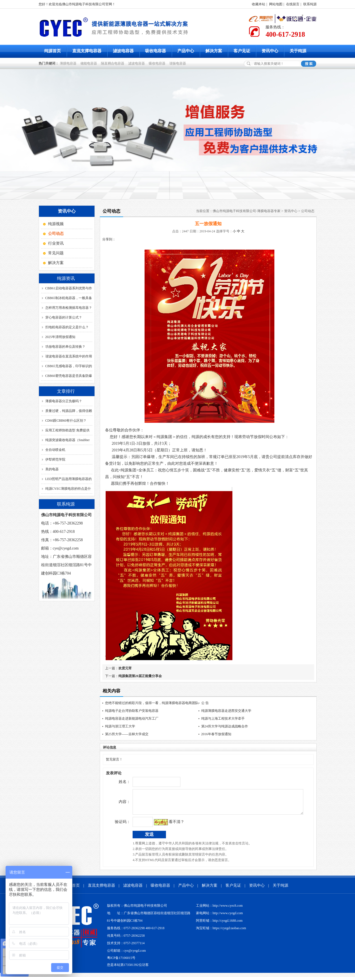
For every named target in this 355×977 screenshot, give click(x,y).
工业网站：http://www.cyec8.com (219, 910)
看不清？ (165, 826)
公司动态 (307, 211)
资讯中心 (270, 51)
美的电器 (52, 469)
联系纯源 (310, 4)
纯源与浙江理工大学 (120, 726)
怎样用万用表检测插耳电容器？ (68, 308)
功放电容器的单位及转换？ (65, 347)
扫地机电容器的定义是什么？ (67, 327)
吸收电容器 (155, 51)
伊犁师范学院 (55, 459)
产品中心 (185, 51)
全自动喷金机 (55, 450)
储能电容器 (89, 63)
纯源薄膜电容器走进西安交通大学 (226, 711)
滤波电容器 (123, 51)
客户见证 (242, 51)
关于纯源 (298, 51)
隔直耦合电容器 (113, 63)
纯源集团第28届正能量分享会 (140, 676)
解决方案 (213, 51)
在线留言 (292, 4)
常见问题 (56, 253)
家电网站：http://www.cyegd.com (219, 917)
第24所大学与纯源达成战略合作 (224, 726)
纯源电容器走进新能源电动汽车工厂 (131, 718)
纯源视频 (56, 224)
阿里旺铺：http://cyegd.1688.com (219, 925)
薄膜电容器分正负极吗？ (63, 401)
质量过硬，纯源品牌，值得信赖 (68, 411)
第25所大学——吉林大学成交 (126, 734)
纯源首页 (52, 51)
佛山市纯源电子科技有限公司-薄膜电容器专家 (246, 211)
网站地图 (275, 4)
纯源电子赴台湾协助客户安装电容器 (131, 711)
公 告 (205, 703)
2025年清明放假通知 (60, 337)
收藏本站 (258, 4)
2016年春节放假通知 (216, 734)
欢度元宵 (125, 668)
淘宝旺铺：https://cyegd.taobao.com (221, 932)
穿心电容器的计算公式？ (63, 317)
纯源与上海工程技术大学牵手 (223, 718)
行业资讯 (56, 243)
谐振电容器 (178, 63)
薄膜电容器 (69, 63)
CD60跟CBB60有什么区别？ (66, 420)
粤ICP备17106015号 (121, 962)
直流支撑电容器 (86, 51)
